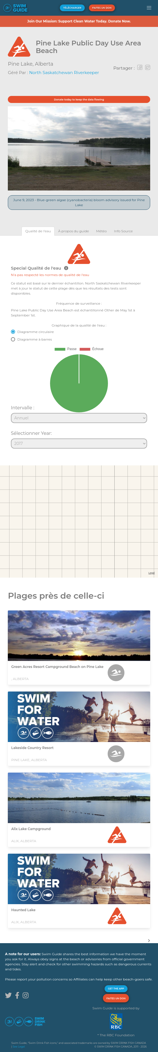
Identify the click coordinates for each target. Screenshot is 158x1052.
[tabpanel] (79, 343)
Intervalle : (22, 407)
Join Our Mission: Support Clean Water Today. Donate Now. (79, 21)
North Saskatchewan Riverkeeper (64, 72)
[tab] (38, 231)
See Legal (19, 1046)
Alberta (44, 64)
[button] (149, 8)
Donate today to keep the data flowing (79, 99)
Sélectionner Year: (31, 433)
